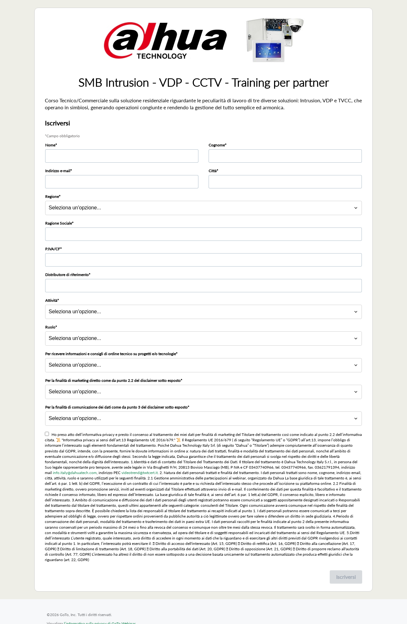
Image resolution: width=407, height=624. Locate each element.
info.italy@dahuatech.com (75, 472)
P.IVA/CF (52, 249)
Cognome (217, 145)
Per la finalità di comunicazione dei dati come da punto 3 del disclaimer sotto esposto (116, 407)
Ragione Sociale (58, 223)
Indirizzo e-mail (57, 170)
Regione (52, 196)
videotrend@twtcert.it (139, 472)
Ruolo (50, 327)
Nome (50, 145)
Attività (51, 300)
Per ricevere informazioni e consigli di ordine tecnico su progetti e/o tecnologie (110, 353)
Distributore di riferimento (67, 274)
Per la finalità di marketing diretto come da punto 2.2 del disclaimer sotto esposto (113, 380)
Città (213, 170)
